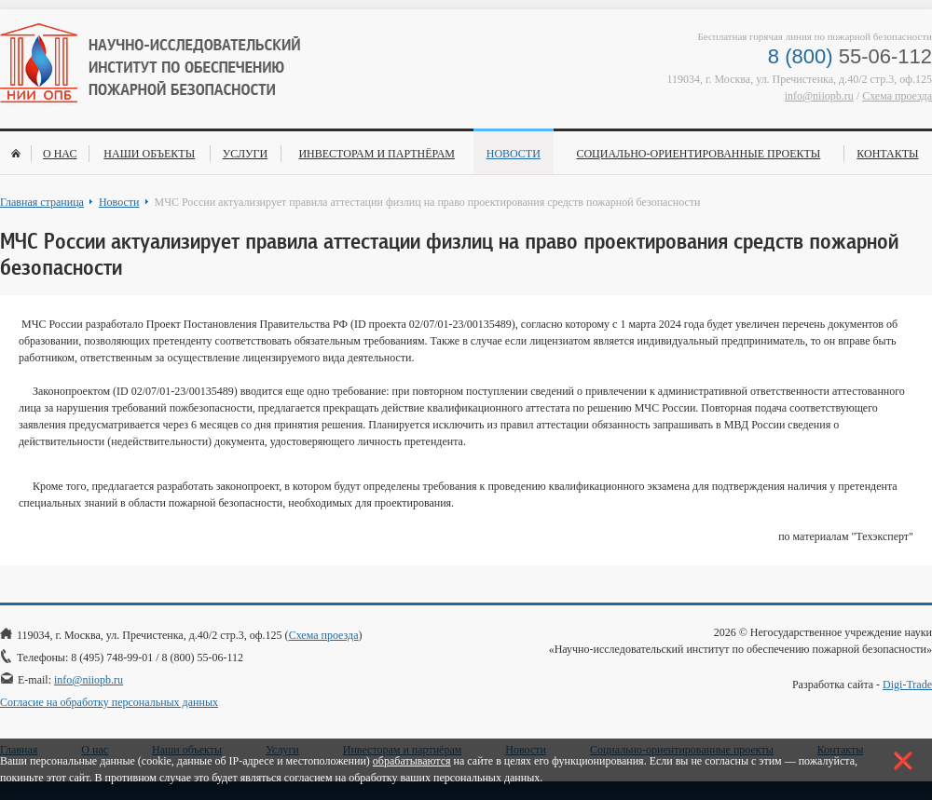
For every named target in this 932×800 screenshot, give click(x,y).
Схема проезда (897, 95)
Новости (514, 153)
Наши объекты (149, 153)
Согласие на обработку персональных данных (109, 702)
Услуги (245, 153)
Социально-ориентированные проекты (698, 153)
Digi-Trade (907, 684)
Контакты (887, 153)
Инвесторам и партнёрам (376, 153)
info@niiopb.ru (819, 95)
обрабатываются (412, 760)
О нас (59, 153)
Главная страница (42, 202)
